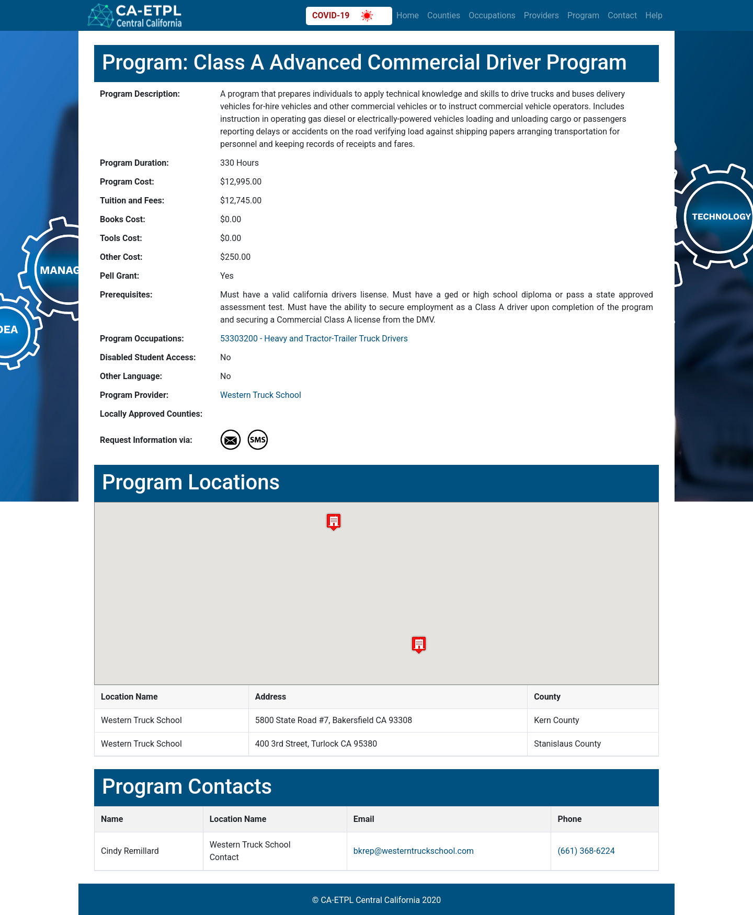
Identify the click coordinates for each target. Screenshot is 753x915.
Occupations (492, 15)
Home (407, 15)
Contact (622, 15)
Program (583, 15)
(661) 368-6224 (585, 851)
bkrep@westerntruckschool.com (413, 851)
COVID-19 (342, 15)
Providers (541, 15)
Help (654, 15)
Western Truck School (260, 395)
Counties (443, 15)
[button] (418, 645)
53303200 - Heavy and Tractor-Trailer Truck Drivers (314, 339)
